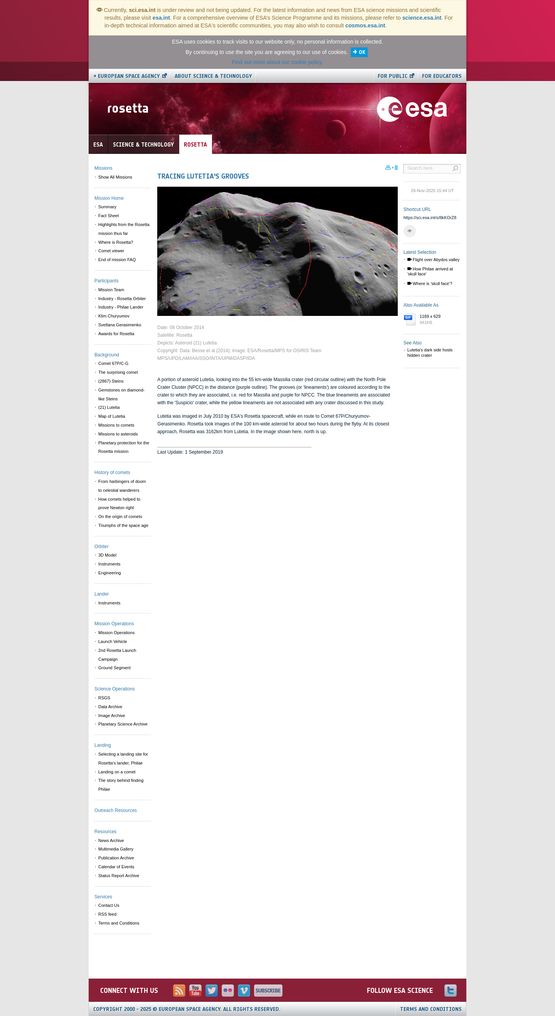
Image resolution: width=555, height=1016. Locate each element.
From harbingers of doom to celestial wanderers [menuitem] (122, 486)
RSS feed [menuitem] (107, 914)
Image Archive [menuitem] (111, 715)
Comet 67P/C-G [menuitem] (113, 363)
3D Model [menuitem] (107, 555)
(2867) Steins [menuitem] (110, 381)
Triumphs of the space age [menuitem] (123, 525)
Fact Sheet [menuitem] (108, 215)
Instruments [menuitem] (109, 564)
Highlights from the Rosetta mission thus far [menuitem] (124, 229)
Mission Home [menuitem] (109, 198)
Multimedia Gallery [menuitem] (115, 849)
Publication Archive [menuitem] (116, 858)
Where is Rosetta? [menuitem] (115, 242)
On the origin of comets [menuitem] (120, 516)
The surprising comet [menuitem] (118, 372)
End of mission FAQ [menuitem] (117, 259)
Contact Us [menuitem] (108, 905)
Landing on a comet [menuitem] (117, 772)
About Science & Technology (213, 76)
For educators (442, 76)
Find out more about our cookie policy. (277, 62)
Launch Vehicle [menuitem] (112, 641)
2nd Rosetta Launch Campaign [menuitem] (117, 655)
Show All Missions (115, 177)
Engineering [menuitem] (109, 572)
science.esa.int (422, 18)
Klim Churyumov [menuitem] (114, 316)
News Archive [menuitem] (111, 840)
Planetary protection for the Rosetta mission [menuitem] (123, 447)
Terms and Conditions (431, 1009)
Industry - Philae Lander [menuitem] (120, 307)
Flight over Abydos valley (433, 259)
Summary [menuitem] (107, 206)
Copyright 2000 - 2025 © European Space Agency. (187, 1009)
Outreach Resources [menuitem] (115, 810)
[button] (410, 231)
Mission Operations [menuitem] (116, 632)
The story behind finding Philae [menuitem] (120, 785)
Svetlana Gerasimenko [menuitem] (119, 324)
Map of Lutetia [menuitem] (111, 416)
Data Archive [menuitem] (110, 706)
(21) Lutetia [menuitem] (109, 407)
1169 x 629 (438, 320)
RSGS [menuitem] (104, 697)
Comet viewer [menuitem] (111, 250)
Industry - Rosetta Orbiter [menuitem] (122, 298)
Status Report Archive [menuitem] (118, 875)
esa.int (161, 18)
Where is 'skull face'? (429, 283)
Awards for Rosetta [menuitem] (116, 333)
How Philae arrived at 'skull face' (430, 271)
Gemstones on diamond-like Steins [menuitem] (121, 394)
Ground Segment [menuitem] (114, 667)
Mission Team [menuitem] (111, 289)
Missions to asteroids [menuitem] (118, 434)
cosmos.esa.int (365, 25)
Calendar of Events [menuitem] (116, 866)
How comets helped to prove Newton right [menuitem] (119, 503)
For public (392, 76)
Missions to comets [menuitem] (116, 425)
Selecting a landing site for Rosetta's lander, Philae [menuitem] (123, 758)
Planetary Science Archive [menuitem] (123, 724)
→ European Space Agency (126, 76)
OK (362, 52)
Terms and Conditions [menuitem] (118, 923)
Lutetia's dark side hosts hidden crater (430, 352)
